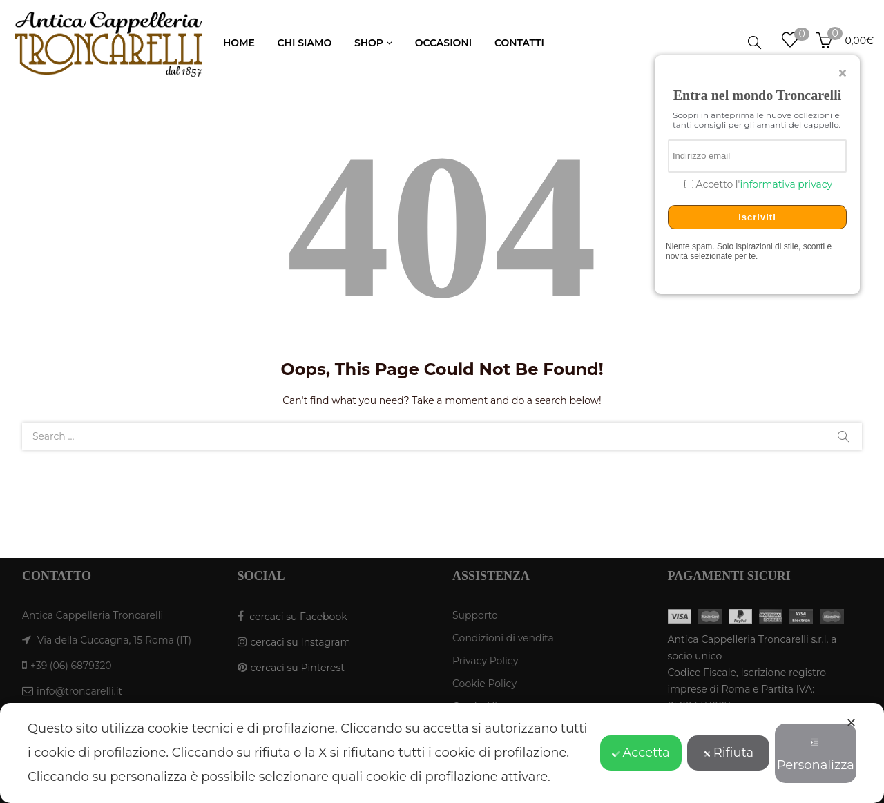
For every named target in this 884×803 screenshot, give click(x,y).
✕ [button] (851, 723)
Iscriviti (757, 217)
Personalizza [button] (815, 755)
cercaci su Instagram (301, 642)
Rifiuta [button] (728, 752)
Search (843, 436)
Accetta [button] (640, 752)
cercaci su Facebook (298, 616)
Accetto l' (762, 185)
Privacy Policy (485, 661)
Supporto (475, 615)
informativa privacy (786, 184)
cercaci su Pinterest (298, 667)
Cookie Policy (484, 683)
